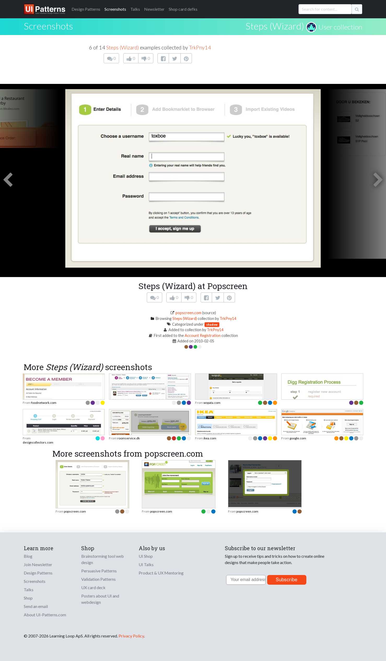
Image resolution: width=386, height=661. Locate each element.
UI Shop (146, 556)
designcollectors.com (38, 442)
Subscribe (286, 579)
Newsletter (154, 9)
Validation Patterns (98, 579)
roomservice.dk (128, 438)
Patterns (86, 9)
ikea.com (209, 438)
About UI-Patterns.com (45, 614)
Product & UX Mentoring (161, 572)
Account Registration (203, 335)
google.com (298, 438)
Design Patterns (38, 572)
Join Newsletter (38, 564)
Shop (28, 597)
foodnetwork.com (43, 403)
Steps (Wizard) (274, 25)
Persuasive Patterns (99, 570)
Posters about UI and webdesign (100, 599)
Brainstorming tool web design (102, 559)
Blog (28, 556)
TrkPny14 (200, 47)
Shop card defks (183, 9)
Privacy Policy (131, 635)
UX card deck (93, 587)
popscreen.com (188, 313)
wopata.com (211, 403)
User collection (340, 27)
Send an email (36, 606)
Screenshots (115, 9)
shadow (212, 324)
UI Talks (146, 564)
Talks (135, 9)
